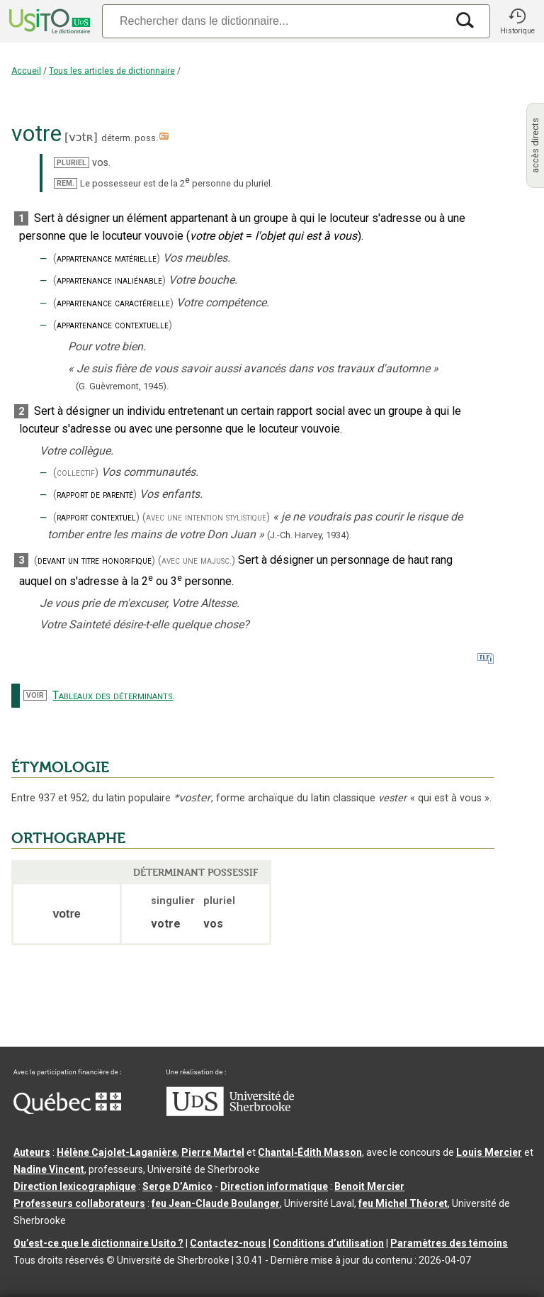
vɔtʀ (81, 137)
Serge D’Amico (177, 1186)
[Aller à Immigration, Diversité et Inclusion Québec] (67, 1110)
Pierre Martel (212, 1152)
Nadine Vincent (48, 1169)
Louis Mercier (489, 1152)
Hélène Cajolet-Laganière (117, 1152)
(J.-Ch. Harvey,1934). (309, 535)
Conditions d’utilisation (328, 1243)
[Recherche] (274, 21)
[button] (517, 21)
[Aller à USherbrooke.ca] (230, 1112)
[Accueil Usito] (48, 21)
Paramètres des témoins (449, 1243)
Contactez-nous (228, 1243)
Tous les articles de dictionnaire (112, 71)
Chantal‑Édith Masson (310, 1152)
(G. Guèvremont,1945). (122, 386)
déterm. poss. (129, 138)
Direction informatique (274, 1186)
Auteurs (31, 1152)
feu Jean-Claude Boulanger (216, 1203)
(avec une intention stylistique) (206, 517)
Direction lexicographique (74, 1186)
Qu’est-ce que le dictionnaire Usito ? (98, 1243)
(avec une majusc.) (196, 561)
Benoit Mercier (369, 1186)
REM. (65, 183)
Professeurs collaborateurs (79, 1203)
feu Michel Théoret (403, 1203)
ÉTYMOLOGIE (60, 767)
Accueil (26, 71)
